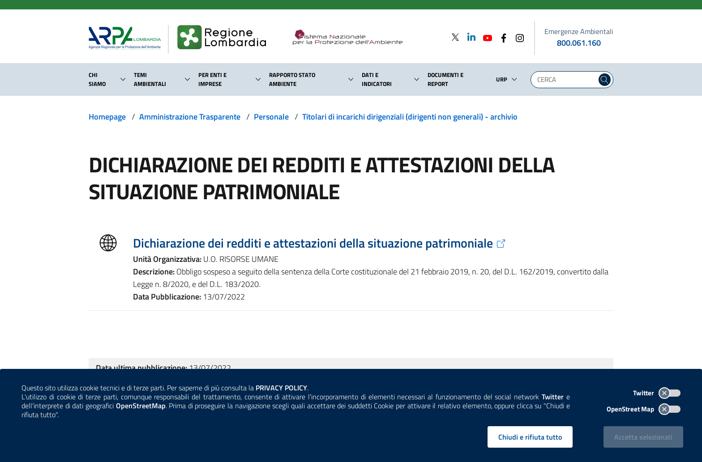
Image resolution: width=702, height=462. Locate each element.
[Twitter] (455, 37)
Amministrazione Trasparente (189, 117)
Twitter (657, 393)
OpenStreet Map (644, 409)
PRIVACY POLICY (281, 387)
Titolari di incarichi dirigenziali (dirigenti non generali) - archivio (410, 117)
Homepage (107, 117)
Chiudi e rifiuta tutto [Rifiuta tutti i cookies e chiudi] (530, 437)
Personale (271, 117)
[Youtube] (485, 37)
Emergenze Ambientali (578, 31)
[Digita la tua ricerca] (566, 80)
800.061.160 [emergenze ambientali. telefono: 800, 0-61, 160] (579, 43)
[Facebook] (501, 37)
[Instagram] (517, 37)
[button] (123, 79)
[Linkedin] (469, 37)
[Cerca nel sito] (605, 79)
